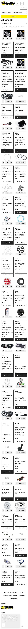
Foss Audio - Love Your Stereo (11, 592)
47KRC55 (17, 134)
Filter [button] (14, 16)
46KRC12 (17, 323)
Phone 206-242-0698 (7, 595)
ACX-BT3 (4, 134)
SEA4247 (17, 107)
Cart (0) (23, 8)
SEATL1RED (5, 489)
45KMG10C (5, 392)
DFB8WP (4, 573)
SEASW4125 (5, 44)
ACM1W (17, 357)
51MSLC (4, 107)
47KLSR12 (5, 168)
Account (25, 3)
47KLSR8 (17, 168)
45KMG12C (18, 260)
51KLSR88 (5, 199)
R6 (16, 573)
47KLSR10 (18, 230)
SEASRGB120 (19, 73)
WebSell (22, 626)
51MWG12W (18, 516)
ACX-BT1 (4, 230)
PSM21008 (18, 199)
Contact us (3, 603)
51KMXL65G (18, 292)
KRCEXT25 (5, 357)
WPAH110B (5, 545)
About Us (21, 592)
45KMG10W (18, 392)
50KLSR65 (5, 260)
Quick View (9, 38)
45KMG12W (5, 292)
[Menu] (17, 3)
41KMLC (4, 323)
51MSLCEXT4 (5, 425)
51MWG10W (5, 516)
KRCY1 (17, 425)
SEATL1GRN (5, 459)
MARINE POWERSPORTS (7, 12)
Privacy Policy (14, 598)
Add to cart (7, 56)
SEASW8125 (18, 44)
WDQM (17, 459)
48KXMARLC (5, 73)
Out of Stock (7, 89)
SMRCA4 (17, 545)
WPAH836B (18, 489)
